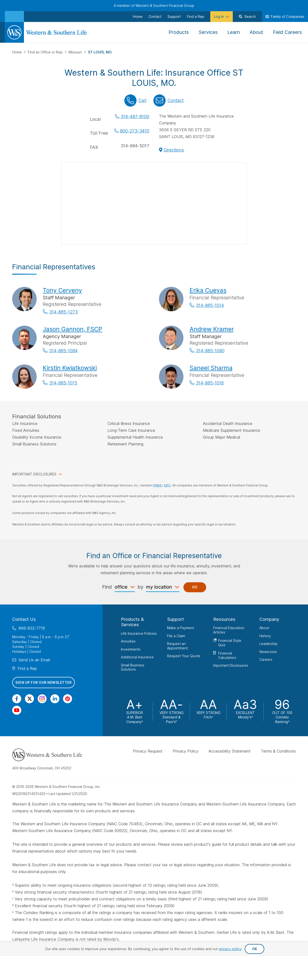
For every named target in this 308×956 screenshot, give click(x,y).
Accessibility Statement (230, 751)
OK (254, 949)
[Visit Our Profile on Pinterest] (67, 698)
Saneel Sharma (211, 368)
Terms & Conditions (278, 751)
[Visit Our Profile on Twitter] (29, 698)
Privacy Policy (185, 751)
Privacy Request (147, 751)
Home (17, 52)
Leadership (268, 644)
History (265, 636)
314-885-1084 (63, 350)
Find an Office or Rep (46, 52)
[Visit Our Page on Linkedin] (54, 698)
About (264, 628)
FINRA (157, 485)
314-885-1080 (210, 350)
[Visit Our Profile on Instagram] (42, 698)
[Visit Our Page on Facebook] (16, 698)
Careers (265, 659)
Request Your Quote (183, 656)
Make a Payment (180, 628)
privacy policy (230, 949)
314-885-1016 (210, 382)
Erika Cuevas (208, 290)
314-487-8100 (135, 116)
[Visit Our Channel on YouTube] (16, 709)
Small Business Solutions (132, 667)
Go (195, 587)
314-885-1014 (210, 305)
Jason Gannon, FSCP (72, 329)
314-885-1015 (63, 382)
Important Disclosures (230, 665)
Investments (130, 649)
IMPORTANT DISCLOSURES (34, 474)
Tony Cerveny (62, 290)
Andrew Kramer (212, 329)
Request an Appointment (177, 646)
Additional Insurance (137, 657)
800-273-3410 (134, 130)
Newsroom (268, 651)
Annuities (128, 641)
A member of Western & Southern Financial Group (154, 5)
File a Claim (176, 636)
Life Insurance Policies (139, 633)
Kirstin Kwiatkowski (70, 368)
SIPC (167, 485)
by (140, 587)
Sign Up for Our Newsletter (43, 682)
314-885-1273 (63, 311)
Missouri (76, 52)
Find (107, 587)
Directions (174, 149)
